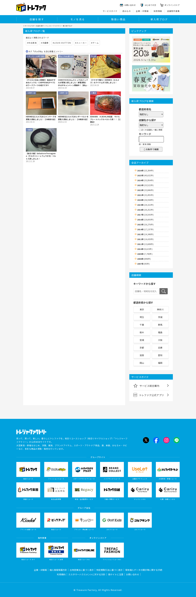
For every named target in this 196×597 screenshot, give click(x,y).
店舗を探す (37, 19)
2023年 (145, 185)
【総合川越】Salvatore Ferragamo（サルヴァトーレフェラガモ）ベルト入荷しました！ (41, 156)
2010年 (144, 249)
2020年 (145, 200)
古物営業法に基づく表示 (82, 570)
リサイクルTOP (28, 26)
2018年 (145, 209)
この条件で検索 (151, 149)
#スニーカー (81, 42)
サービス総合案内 (146, 386)
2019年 (145, 204)
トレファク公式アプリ (148, 395)
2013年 (145, 234)
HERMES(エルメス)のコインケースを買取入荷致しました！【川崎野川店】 (41, 118)
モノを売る (77, 19)
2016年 (145, 219)
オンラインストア (172, 5)
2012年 (145, 239)
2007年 (143, 263)
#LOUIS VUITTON (62, 42)
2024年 (145, 180)
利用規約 (61, 574)
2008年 (144, 258)
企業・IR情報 (142, 11)
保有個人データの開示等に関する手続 (143, 570)
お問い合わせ (132, 574)
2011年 (145, 244)
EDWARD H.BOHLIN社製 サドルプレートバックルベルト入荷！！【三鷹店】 (105, 119)
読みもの (126, 11)
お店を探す (40, 26)
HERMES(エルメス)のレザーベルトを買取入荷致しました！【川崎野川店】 (73, 118)
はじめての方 (150, 5)
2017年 (145, 214)
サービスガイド (110, 11)
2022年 (145, 190)
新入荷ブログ (159, 19)
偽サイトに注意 (115, 574)
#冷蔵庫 (45, 42)
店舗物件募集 (173, 11)
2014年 (145, 229)
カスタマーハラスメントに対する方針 (86, 574)
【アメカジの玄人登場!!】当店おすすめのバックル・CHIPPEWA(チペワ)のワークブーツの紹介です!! (41, 83)
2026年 (145, 170)
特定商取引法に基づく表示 (109, 570)
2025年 (145, 175)
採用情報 (158, 11)
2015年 (145, 224)
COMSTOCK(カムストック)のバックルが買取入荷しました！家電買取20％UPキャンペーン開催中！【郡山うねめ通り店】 (73, 83)
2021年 (145, 195)
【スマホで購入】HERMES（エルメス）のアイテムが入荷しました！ (104, 81)
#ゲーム (95, 42)
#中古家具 (32, 42)
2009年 (144, 254)
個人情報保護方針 (58, 570)
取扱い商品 (118, 19)
